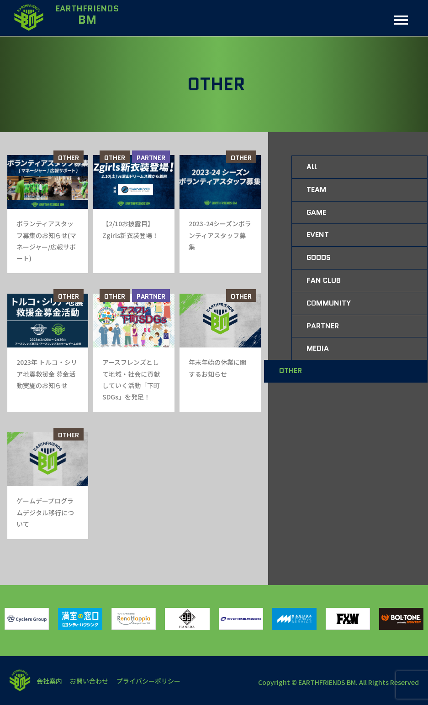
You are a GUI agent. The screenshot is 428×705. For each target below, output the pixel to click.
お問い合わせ (91, 681)
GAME (316, 212)
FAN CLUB (323, 280)
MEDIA (317, 348)
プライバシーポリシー (151, 681)
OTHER (68, 157)
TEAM (316, 189)
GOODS (318, 257)
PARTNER (151, 157)
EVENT (317, 234)
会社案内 (50, 681)
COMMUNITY (328, 303)
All (311, 166)
